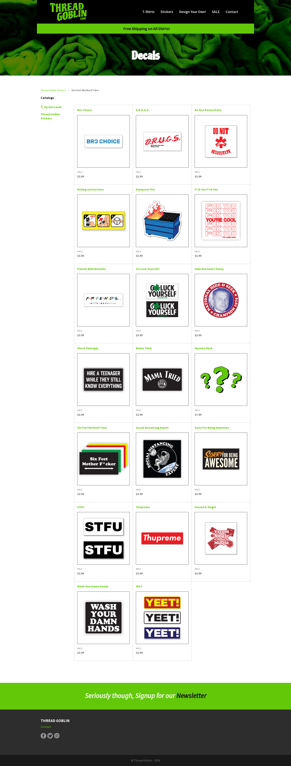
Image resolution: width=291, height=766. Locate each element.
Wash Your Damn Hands (92, 586)
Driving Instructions (90, 189)
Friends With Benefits (91, 269)
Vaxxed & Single (205, 507)
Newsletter (191, 695)
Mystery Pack (203, 348)
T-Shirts (148, 11)
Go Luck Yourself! (147, 269)
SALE (216, 11)
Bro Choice (84, 110)
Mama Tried (143, 348)
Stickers (167, 11)
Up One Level (52, 107)
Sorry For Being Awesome (212, 427)
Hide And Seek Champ (209, 269)
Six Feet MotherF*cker (92, 427)
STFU (80, 507)
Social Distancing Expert (152, 427)
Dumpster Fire (145, 189)
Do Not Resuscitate (208, 110)
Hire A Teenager (88, 348)
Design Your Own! (192, 11)
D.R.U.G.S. (142, 110)
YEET (139, 586)
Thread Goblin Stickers (53, 90)
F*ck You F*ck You (206, 189)
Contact (232, 11)
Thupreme (143, 507)
